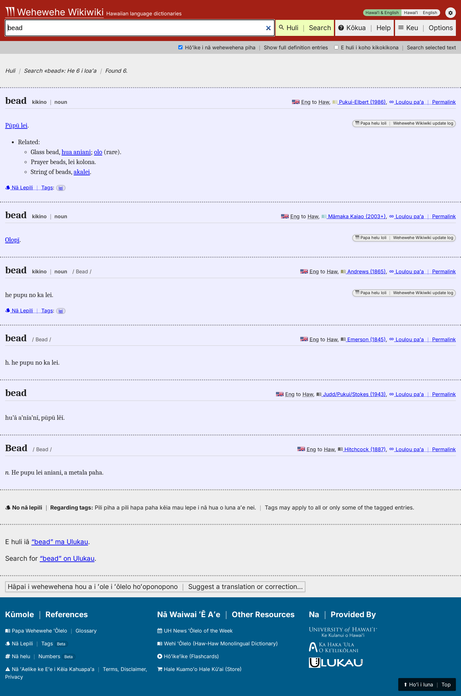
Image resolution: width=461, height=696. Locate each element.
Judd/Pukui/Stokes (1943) (351, 394)
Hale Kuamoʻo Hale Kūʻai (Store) (199, 669)
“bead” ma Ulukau (59, 542)
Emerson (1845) (363, 339)
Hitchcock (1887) (362, 449)
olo (98, 152)
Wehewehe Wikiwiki (54, 12)
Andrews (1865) (363, 271)
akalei (82, 172)
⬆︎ (427, 684)
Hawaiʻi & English (382, 12)
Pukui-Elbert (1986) (359, 102)
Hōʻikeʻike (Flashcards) (188, 656)
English (430, 12)
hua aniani (76, 152)
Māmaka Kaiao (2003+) (353, 216)
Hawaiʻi (411, 12)
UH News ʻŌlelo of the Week (195, 630)
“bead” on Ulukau (67, 558)
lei (61, 188)
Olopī (12, 240)
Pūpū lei (16, 125)
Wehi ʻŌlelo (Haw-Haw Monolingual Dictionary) (217, 643)
